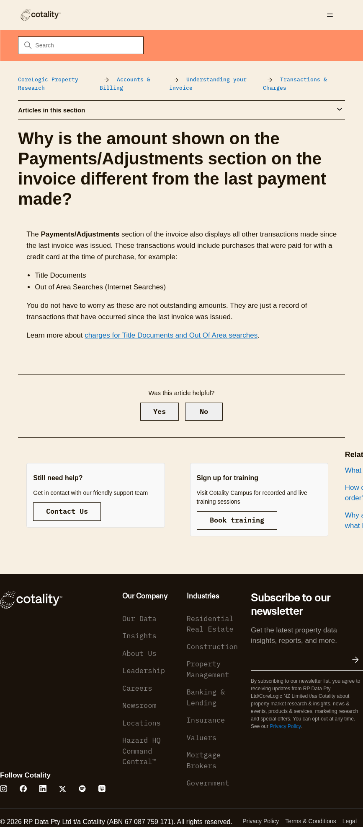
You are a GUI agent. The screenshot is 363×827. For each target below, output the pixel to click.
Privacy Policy (285, 726)
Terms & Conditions (310, 821)
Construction (212, 646)
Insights (139, 635)
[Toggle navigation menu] (330, 15)
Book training (237, 520)
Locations (141, 723)
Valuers (201, 737)
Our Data (139, 618)
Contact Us (67, 511)
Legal (349, 821)
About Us (139, 653)
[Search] (80, 45)
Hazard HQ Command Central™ (141, 751)
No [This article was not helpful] (204, 411)
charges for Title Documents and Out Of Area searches (171, 335)
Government (208, 783)
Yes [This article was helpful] (159, 411)
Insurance (206, 720)
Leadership (143, 670)
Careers (137, 688)
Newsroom (139, 705)
